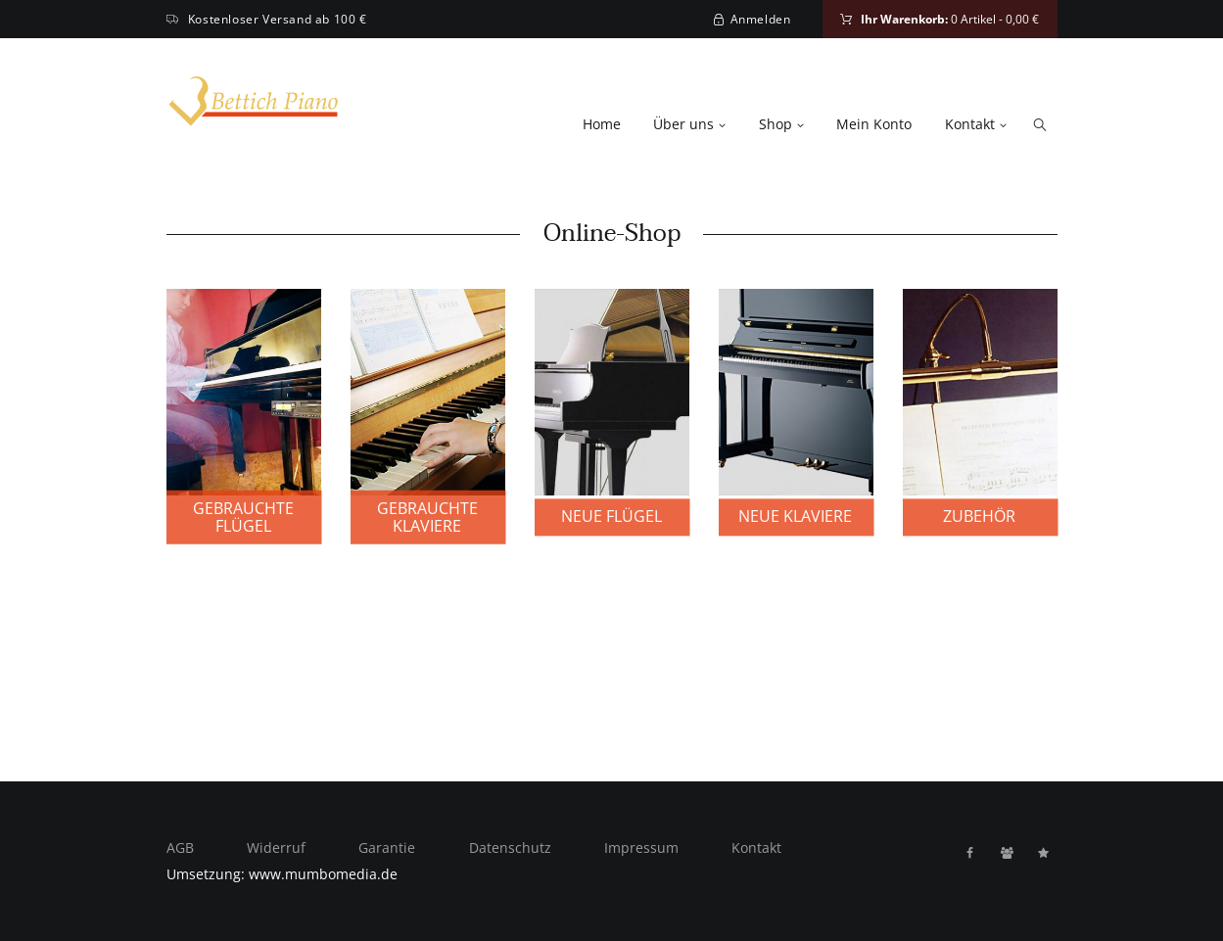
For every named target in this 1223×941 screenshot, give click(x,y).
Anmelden (760, 19)
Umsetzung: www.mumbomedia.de (282, 874)
